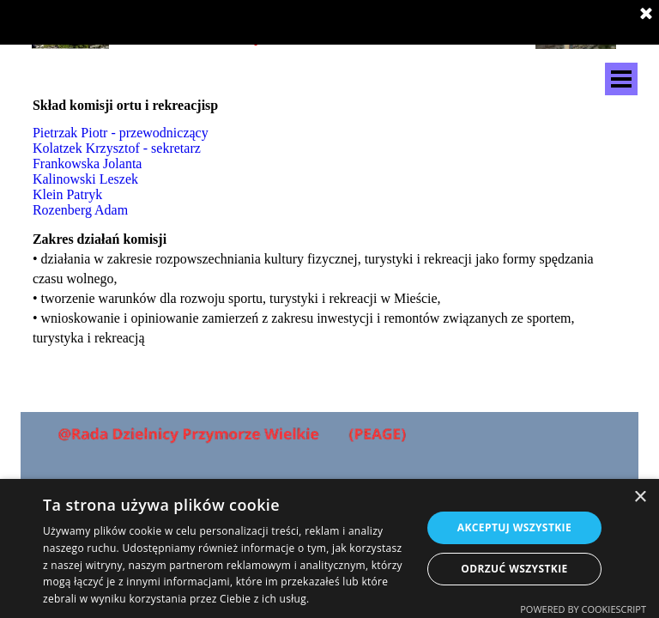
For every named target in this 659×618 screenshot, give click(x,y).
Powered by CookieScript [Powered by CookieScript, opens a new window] (583, 609)
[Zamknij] (646, 14)
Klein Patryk (67, 194)
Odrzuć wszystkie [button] (514, 568)
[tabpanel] (228, 105)
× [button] (639, 497)
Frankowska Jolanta (87, 163)
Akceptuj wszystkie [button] (514, 527)
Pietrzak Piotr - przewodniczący (121, 132)
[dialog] (329, 548)
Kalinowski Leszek (85, 179)
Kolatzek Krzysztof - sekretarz (117, 148)
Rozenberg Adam (80, 210)
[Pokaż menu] (621, 79)
